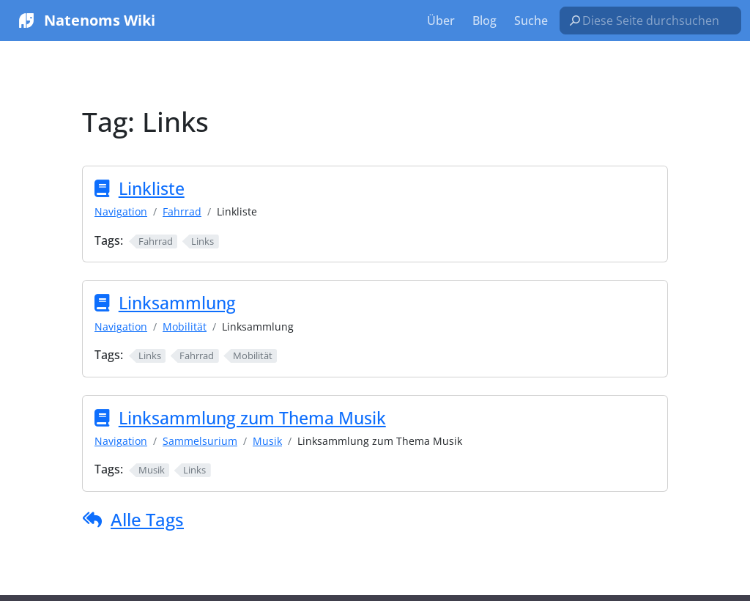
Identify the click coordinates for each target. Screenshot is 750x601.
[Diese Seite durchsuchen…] (656, 20)
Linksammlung (177, 302)
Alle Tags (147, 519)
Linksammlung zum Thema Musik (252, 417)
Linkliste (152, 188)
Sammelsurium (200, 441)
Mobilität (185, 326)
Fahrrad (182, 211)
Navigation (120, 211)
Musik (267, 441)
